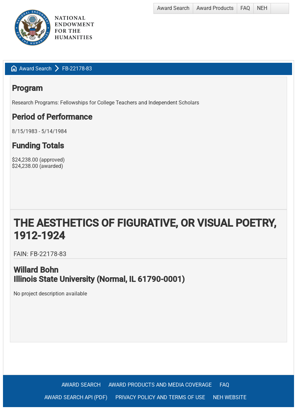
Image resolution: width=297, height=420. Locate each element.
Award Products (214, 8)
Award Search (173, 8)
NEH (262, 8)
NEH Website (229, 397)
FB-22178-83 (77, 68)
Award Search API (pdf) (75, 397)
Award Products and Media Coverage (160, 385)
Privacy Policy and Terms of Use (160, 397)
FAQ (245, 8)
